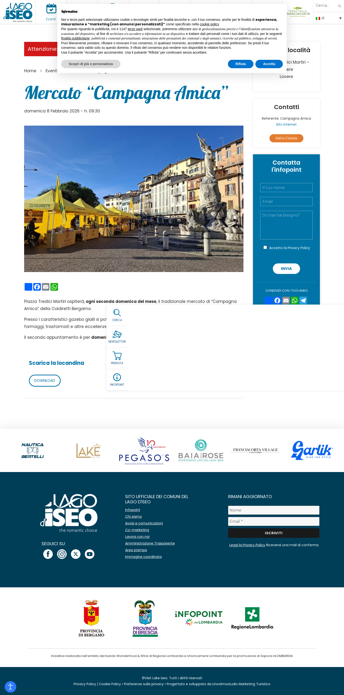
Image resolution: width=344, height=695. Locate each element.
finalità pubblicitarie (75, 38)
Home (30, 71)
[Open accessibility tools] (10, 687)
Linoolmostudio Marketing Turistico (241, 684)
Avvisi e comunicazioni (144, 523)
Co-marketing (137, 530)
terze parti (135, 29)
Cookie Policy (110, 684)
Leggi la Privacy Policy (247, 545)
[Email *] (273, 521)
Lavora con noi (137, 536)
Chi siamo (133, 516)
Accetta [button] (269, 64)
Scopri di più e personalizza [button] (91, 64)
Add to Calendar (286, 138)
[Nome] (273, 510)
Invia (286, 268)
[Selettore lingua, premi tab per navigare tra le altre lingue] (328, 18)
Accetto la (289, 247)
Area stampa (136, 550)
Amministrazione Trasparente (150, 543)
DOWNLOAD (45, 380)
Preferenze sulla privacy (144, 684)
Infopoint (132, 509)
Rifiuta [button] (241, 64)
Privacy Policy (299, 247)
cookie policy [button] (209, 24)
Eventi (51, 19)
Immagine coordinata (143, 556)
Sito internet (286, 124)
